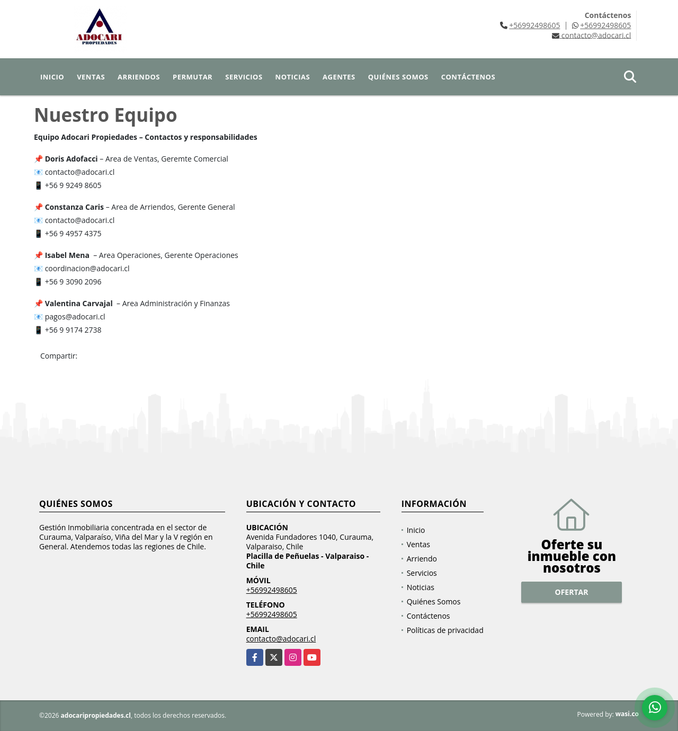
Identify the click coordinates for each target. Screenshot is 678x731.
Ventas (91, 77)
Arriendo (422, 559)
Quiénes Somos (398, 77)
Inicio (52, 77)
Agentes (339, 77)
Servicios (243, 77)
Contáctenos (468, 77)
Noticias (292, 77)
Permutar (192, 77)
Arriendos (139, 77)
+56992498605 (534, 25)
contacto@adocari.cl (281, 639)
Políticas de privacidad (445, 630)
